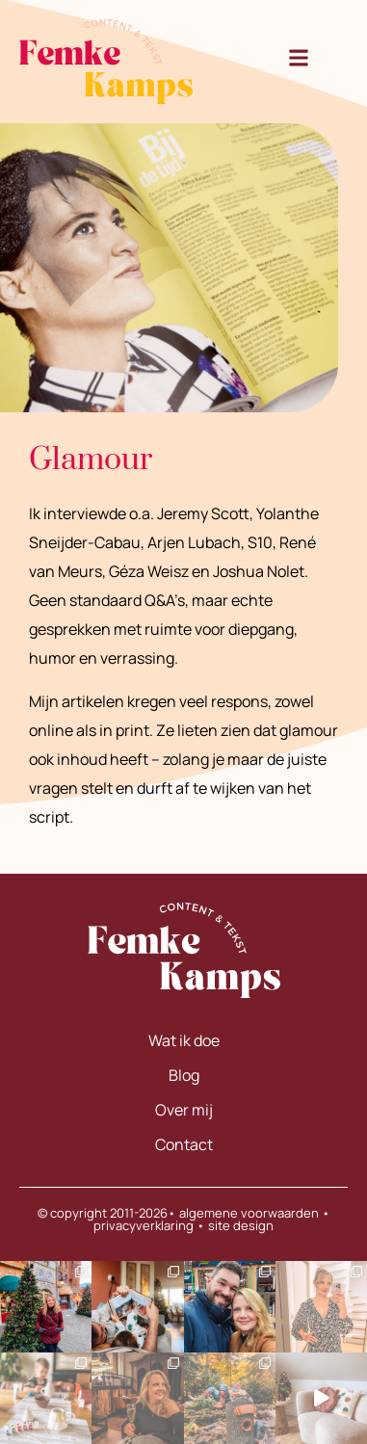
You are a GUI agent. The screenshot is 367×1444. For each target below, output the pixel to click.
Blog (184, 1075)
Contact (184, 1144)
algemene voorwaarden (249, 1212)
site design (241, 1225)
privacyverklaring (143, 1225)
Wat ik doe (184, 1040)
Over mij (184, 1109)
